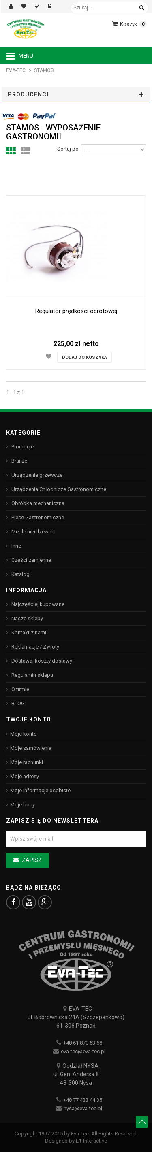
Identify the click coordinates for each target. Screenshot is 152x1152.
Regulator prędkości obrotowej (76, 311)
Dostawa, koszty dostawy (41, 661)
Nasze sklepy (26, 618)
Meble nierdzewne (32, 532)
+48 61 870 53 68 (82, 1043)
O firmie (19, 689)
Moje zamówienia (30, 748)
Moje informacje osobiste (40, 790)
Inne (15, 546)
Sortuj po (68, 149)
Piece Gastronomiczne (37, 517)
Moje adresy (24, 776)
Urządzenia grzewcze (36, 475)
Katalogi (20, 574)
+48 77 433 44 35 (82, 1100)
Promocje (22, 447)
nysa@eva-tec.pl (83, 1108)
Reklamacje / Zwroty (34, 647)
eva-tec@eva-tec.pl (83, 1051)
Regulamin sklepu (31, 675)
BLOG (17, 703)
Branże (18, 461)
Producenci (28, 94)
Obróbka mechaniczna (37, 503)
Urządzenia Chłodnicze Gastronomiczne (58, 489)
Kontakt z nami (28, 632)
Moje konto (23, 734)
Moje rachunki (26, 762)
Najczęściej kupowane (37, 604)
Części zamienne (30, 560)
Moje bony (22, 805)
